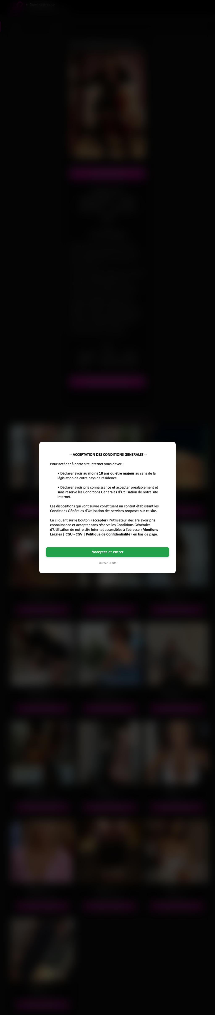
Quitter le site (107, 563)
